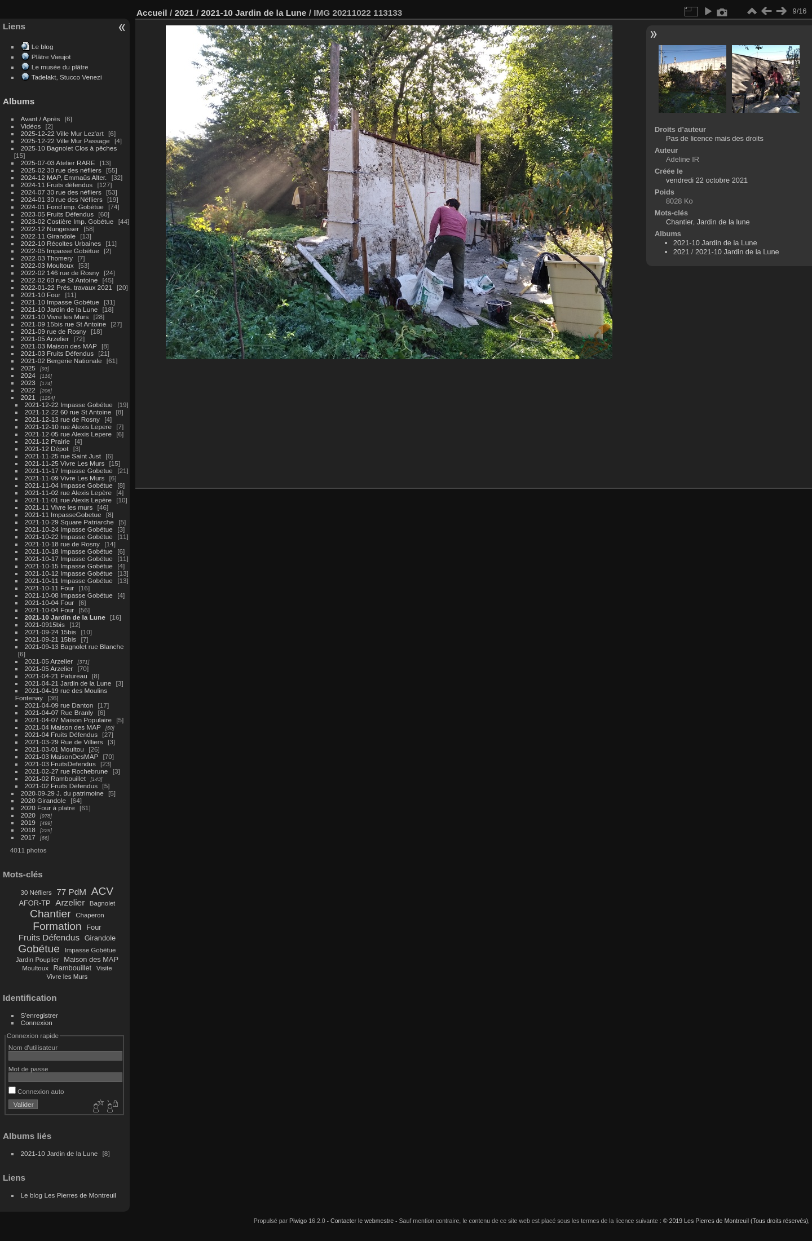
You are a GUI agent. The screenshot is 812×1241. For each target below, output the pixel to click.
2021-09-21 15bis (51, 639)
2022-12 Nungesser (50, 228)
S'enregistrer (39, 1015)
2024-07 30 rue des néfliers (61, 192)
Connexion (36, 1022)
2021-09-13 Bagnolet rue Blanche (74, 646)
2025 (28, 368)
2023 (28, 382)
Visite (104, 968)
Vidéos (31, 126)
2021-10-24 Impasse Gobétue (69, 529)
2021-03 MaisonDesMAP (62, 756)
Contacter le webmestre (362, 1220)
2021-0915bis (45, 624)
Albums (18, 101)
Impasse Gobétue (90, 950)
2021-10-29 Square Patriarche (69, 521)
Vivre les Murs (67, 976)
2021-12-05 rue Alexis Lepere (68, 434)
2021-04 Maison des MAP (63, 727)
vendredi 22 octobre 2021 (707, 180)
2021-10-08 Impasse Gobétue (69, 595)
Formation (57, 926)
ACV (102, 891)
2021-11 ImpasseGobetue (63, 514)
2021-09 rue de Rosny (53, 331)
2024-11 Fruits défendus (57, 184)
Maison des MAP (91, 959)
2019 (28, 822)
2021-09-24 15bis (51, 631)
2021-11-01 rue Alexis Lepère (68, 500)
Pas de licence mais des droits (715, 138)
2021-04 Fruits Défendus (61, 734)
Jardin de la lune (723, 222)
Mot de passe (28, 1068)
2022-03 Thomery (47, 258)
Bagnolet (102, 903)
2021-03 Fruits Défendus (57, 353)
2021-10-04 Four (49, 602)
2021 (28, 397)
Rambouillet (73, 968)
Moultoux (35, 968)
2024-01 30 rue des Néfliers (62, 199)
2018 (28, 829)
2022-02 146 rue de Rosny (60, 272)
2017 (28, 837)
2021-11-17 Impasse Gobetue (69, 470)
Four (93, 927)
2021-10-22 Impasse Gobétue (69, 536)
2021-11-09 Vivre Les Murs (65, 478)
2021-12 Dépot (47, 448)
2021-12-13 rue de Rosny (62, 419)
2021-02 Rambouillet (55, 778)
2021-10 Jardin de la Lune (59, 309)
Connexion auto (36, 1091)
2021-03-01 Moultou (54, 749)
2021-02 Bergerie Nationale (61, 360)
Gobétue (39, 949)
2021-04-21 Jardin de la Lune (68, 683)
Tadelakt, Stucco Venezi (67, 77)
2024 (28, 375)
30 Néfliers (36, 892)
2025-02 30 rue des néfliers (61, 170)
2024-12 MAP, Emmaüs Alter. (64, 177)
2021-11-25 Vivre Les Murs (65, 463)
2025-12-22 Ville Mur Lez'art (62, 133)
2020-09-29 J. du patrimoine (62, 793)
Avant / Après (40, 118)
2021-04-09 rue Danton (59, 705)
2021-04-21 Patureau (56, 675)
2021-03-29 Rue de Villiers (64, 741)
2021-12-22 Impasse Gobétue (69, 404)
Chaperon (90, 915)
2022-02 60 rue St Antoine (59, 280)
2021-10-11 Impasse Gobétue (69, 580)
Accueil (151, 12)
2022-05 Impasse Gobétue (60, 250)
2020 (28, 815)
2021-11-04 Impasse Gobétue (69, 485)
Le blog (43, 46)
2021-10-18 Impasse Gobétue (69, 551)
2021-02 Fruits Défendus (61, 785)
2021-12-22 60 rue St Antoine (68, 412)
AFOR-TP (34, 903)
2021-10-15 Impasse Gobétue (69, 565)
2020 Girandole (43, 800)
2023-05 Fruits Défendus (57, 214)
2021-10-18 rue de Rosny (62, 543)
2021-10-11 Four (49, 587)
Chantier (50, 914)
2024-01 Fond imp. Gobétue (62, 206)
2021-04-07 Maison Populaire (68, 719)
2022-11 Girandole (48, 236)
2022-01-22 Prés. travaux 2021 (66, 287)
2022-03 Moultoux (47, 265)
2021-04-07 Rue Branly (59, 712)
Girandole (100, 938)
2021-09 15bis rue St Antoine (64, 324)
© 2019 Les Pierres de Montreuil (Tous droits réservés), (736, 1220)
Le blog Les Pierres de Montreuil (68, 1195)
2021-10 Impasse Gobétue (60, 302)
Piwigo (298, 1220)
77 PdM (71, 891)
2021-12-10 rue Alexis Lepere (68, 426)
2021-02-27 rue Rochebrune (66, 771)
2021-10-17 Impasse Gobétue (69, 558)
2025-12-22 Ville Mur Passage (65, 140)
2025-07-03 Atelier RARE (58, 162)
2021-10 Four (41, 294)
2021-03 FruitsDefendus (60, 763)
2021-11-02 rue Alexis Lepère (68, 492)
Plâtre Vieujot (51, 56)
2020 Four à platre (48, 807)
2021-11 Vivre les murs (59, 507)
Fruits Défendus (49, 937)
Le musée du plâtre (60, 66)
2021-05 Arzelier (45, 338)
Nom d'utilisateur (33, 1047)
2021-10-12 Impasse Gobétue (69, 573)
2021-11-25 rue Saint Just (63, 456)
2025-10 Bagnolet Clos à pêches (69, 148)
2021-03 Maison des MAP (59, 346)
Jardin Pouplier (37, 959)
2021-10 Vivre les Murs (55, 316)
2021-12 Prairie (47, 441)
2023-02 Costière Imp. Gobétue (67, 221)
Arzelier (70, 902)
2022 (28, 390)
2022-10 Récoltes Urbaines (61, 243)
